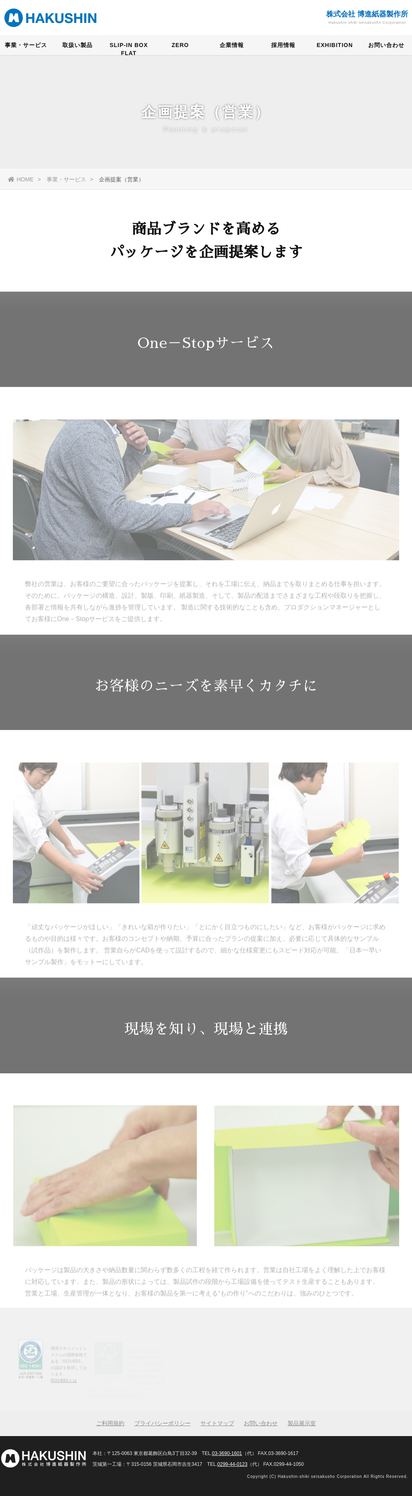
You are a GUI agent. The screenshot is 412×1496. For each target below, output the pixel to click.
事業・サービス (26, 46)
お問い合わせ (386, 46)
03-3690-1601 (227, 1453)
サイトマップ (217, 1423)
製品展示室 (302, 1423)
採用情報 (283, 46)
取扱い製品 (77, 46)
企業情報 (232, 46)
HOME (20, 179)
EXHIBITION (335, 46)
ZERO (180, 46)
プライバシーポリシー (162, 1423)
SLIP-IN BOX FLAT (128, 49)
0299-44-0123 (232, 1464)
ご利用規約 (110, 1423)
